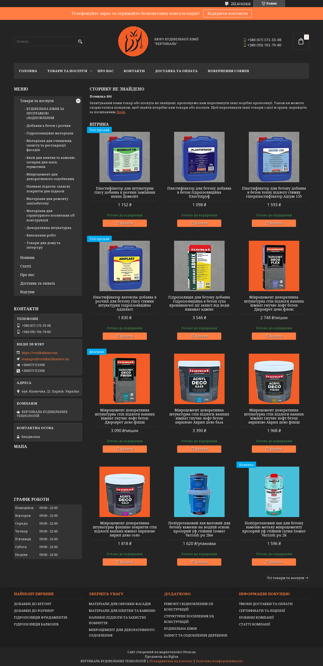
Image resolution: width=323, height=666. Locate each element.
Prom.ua (189, 652)
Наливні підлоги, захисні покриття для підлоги (48, 188)
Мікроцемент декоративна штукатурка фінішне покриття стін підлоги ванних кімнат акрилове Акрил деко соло (125, 529)
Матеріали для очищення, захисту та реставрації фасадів (49, 145)
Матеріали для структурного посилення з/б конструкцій (50, 215)
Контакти (134, 71)
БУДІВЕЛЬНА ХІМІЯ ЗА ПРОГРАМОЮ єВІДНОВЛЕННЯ (45, 113)
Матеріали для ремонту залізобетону (47, 200)
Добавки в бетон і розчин (48, 125)
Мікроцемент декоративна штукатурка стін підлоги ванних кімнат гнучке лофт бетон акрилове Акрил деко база (199, 416)
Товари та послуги (67, 71)
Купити (127, 223)
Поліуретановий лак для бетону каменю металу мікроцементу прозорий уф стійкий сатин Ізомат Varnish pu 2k (274, 529)
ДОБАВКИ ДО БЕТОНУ (32, 603)
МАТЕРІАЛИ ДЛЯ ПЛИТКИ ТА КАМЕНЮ (122, 610)
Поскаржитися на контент (171, 661)
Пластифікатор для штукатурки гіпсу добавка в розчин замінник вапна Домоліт (124, 192)
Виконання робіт (41, 235)
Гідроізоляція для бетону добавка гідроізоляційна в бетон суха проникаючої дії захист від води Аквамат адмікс (199, 303)
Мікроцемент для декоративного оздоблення (50, 176)
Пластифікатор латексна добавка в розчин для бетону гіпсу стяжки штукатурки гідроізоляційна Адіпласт (124, 303)
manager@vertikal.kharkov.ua (45, 359)
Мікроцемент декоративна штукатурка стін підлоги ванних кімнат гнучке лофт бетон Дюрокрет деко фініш (125, 416)
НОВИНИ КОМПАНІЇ (256, 617)
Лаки (120, 112)
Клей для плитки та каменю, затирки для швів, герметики (50, 162)
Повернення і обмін (228, 71)
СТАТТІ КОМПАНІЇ (254, 624)
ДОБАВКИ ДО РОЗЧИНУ (34, 610)
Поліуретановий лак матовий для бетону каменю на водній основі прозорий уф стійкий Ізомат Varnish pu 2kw (199, 529)
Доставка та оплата (176, 71)
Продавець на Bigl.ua (161, 656)
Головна (28, 71)
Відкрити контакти (227, 13)
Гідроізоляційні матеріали (49, 133)
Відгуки (27, 292)
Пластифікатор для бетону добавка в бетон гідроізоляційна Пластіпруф (199, 192)
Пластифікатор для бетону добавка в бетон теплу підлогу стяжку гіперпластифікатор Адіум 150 (274, 192)
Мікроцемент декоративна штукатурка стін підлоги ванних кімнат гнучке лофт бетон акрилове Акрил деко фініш (274, 416)
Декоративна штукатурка (48, 227)
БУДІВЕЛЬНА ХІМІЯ (180, 628)
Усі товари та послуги (285, 578)
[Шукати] (80, 41)
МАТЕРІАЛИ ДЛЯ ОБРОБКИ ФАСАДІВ (120, 603)
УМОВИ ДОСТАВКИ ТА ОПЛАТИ (266, 603)
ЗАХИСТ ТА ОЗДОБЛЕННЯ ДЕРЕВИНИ (195, 635)
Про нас (105, 71)
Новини (27, 257)
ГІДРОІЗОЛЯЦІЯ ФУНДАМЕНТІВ (40, 617)
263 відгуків (241, 3)
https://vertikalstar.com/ (40, 353)
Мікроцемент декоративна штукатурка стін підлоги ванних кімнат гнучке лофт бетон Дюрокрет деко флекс (274, 303)
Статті (25, 266)
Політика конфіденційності (219, 661)
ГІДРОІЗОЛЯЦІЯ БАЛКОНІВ (36, 624)
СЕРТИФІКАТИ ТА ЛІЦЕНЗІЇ (262, 610)
